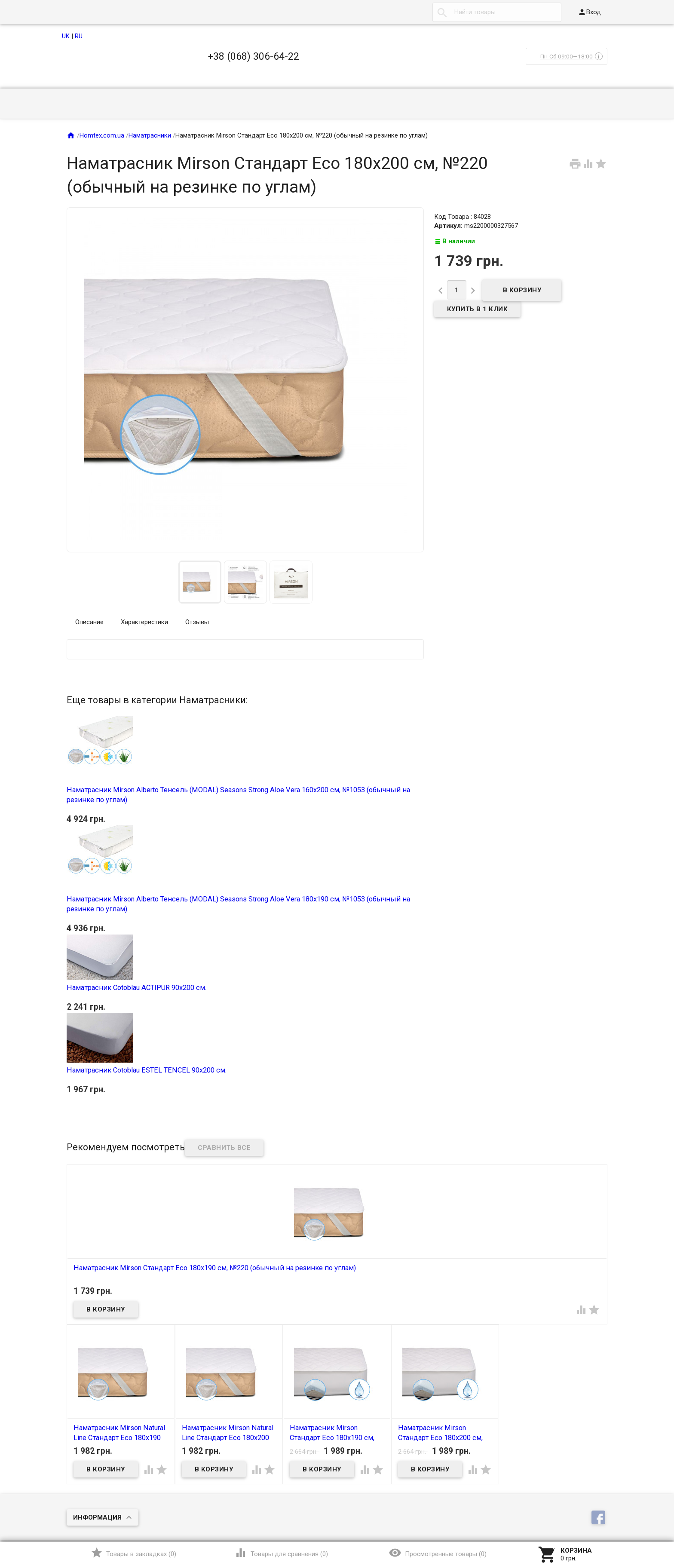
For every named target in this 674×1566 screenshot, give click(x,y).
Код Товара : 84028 (462, 217)
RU (79, 36)
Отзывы (197, 622)
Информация (97, 1517)
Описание (89, 622)
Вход (589, 12)
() (133, 1552)
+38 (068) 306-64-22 (253, 56)
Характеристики (144, 622)
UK (66, 36)
